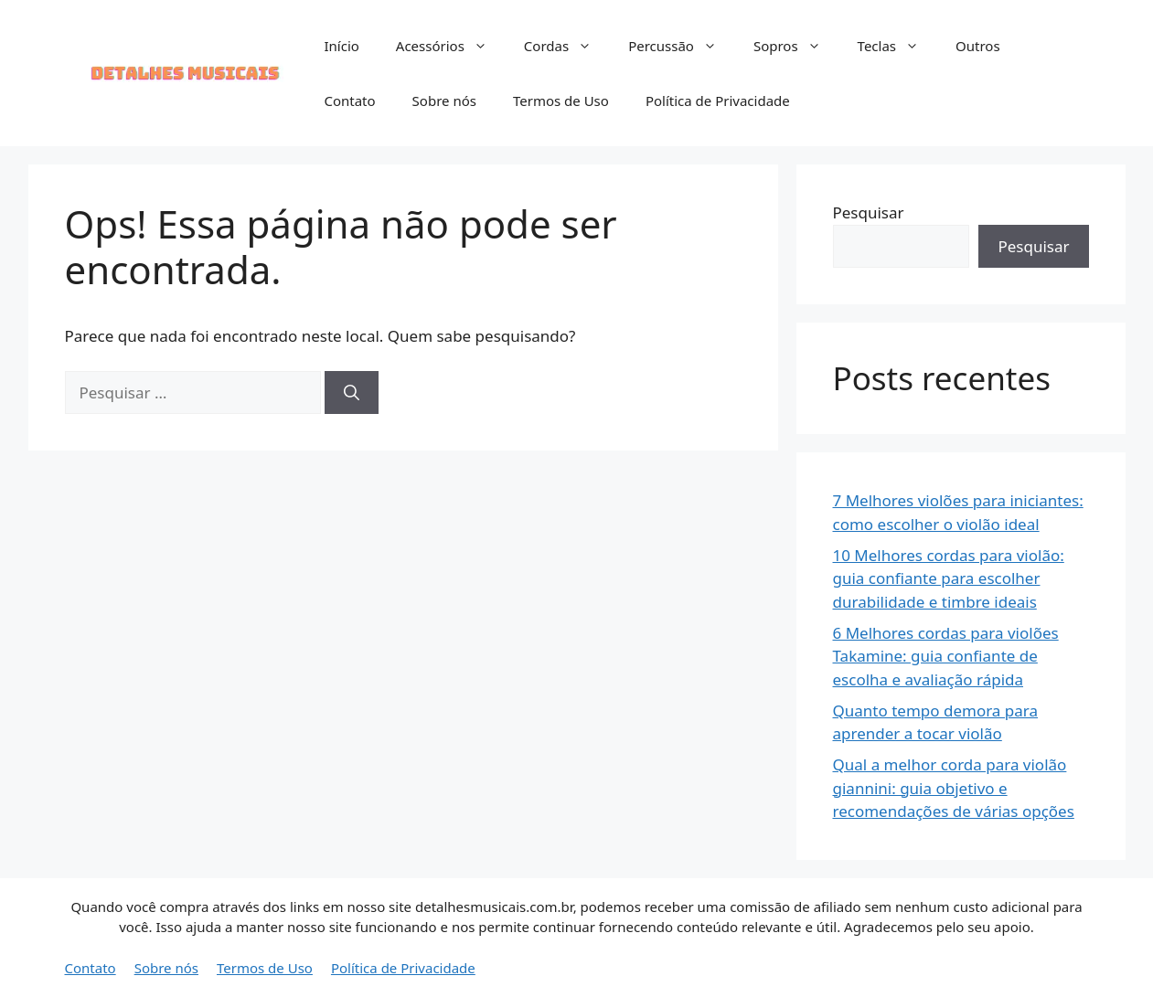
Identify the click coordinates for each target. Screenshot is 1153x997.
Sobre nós (444, 100)
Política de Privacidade (718, 100)
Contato (349, 100)
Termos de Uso (561, 100)
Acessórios (451, 45)
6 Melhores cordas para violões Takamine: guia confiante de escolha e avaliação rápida (946, 656)
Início (341, 46)
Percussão (681, 45)
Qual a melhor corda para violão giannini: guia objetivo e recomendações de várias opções (953, 788)
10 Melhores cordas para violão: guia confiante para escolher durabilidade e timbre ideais (948, 578)
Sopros (796, 45)
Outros (977, 46)
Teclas (897, 45)
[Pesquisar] (352, 393)
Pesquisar (868, 212)
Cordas (567, 45)
